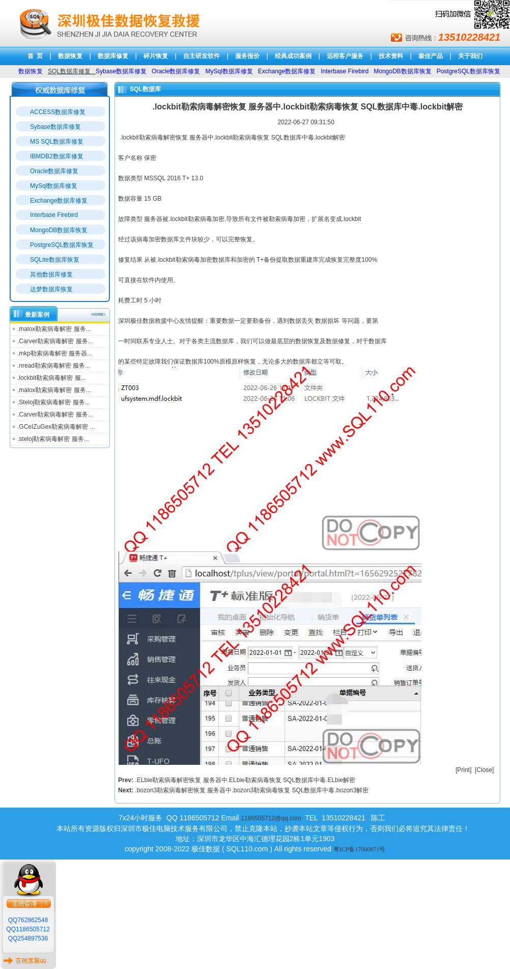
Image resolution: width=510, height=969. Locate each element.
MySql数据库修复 (53, 185)
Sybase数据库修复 (55, 126)
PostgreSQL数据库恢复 (62, 244)
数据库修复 (113, 56)
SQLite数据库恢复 (54, 259)
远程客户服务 (345, 56)
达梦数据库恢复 (51, 289)
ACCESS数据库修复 (58, 112)
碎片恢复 (156, 56)
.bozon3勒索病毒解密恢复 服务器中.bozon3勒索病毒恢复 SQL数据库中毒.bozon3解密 (252, 790)
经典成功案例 (293, 56)
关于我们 (470, 56)
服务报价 (247, 56)
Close (484, 769)
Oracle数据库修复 (54, 171)
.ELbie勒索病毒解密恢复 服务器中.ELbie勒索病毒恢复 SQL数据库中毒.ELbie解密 (245, 780)
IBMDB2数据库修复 (56, 156)
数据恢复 (70, 56)
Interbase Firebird (54, 214)
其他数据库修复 (51, 274)
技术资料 (391, 56)
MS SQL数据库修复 (56, 141)
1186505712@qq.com (271, 818)
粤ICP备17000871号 (359, 849)
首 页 (35, 56)
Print (463, 769)
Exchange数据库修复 (59, 200)
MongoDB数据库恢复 (59, 230)
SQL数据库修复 (69, 71)
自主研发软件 (201, 56)
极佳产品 (430, 56)
